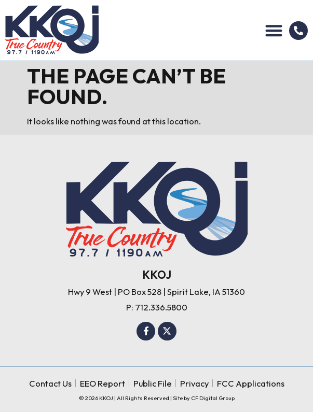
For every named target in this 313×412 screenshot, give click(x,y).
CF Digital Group (213, 398)
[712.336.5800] (298, 30)
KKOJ (156, 274)
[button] (274, 30)
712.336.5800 (161, 307)
